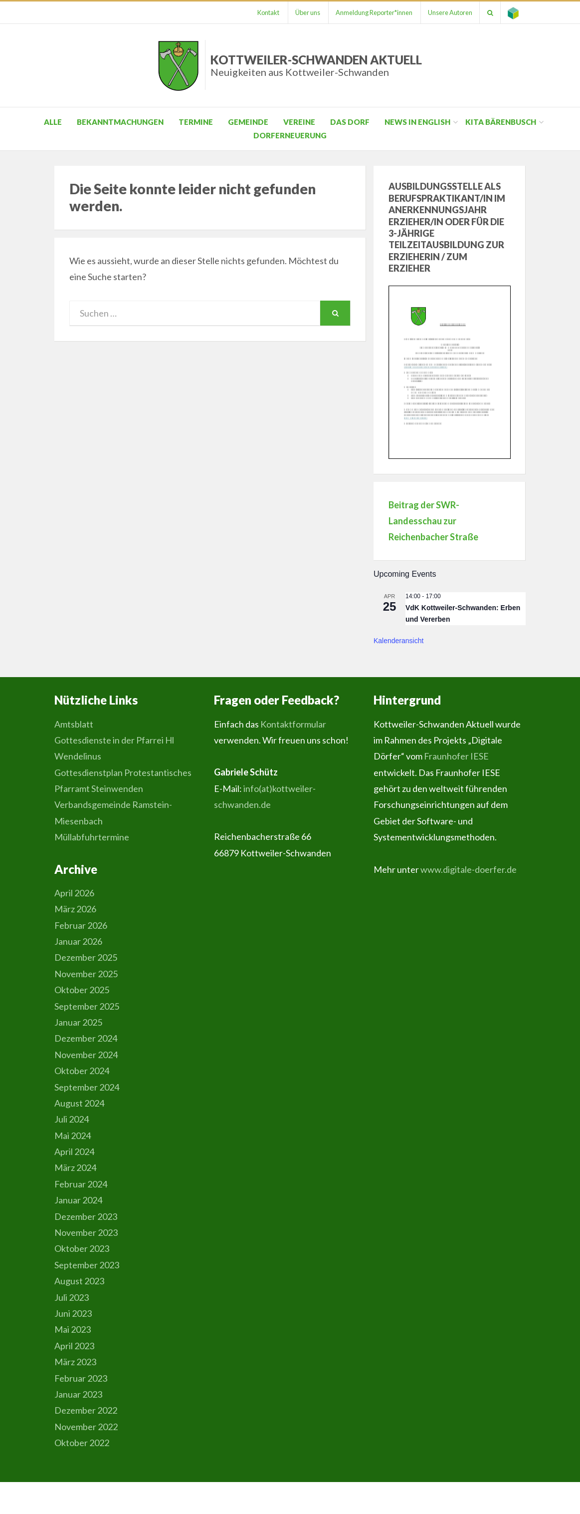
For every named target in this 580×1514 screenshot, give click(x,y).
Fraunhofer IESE (456, 756)
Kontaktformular (293, 724)
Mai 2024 (72, 1135)
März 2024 (75, 1167)
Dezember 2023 (85, 1216)
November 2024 (86, 1054)
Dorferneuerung (290, 135)
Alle (53, 121)
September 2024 (86, 1087)
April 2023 (74, 1345)
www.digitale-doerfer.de (468, 869)
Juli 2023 (71, 1297)
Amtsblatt (73, 724)
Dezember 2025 (85, 957)
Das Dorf (350, 121)
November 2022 (86, 1426)
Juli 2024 (71, 1119)
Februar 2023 (80, 1378)
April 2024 (74, 1151)
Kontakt (264, 12)
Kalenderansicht (398, 641)
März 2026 (75, 908)
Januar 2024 (78, 1199)
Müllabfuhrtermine (91, 836)
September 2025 (86, 1006)
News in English (417, 121)
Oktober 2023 (81, 1248)
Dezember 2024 (85, 1038)
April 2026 (74, 892)
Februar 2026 (80, 925)
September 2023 (86, 1264)
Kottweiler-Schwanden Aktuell (316, 65)
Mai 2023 (72, 1329)
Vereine (299, 121)
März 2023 (75, 1361)
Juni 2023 (73, 1313)
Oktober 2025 (81, 989)
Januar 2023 (78, 1394)
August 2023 (79, 1280)
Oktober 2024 (81, 1070)
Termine (196, 121)
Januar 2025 (78, 1022)
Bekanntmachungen (120, 121)
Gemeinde (248, 121)
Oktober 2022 (81, 1442)
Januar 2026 (78, 941)
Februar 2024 (80, 1183)
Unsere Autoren (448, 12)
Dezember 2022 (85, 1410)
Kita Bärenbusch (500, 121)
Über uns (303, 12)
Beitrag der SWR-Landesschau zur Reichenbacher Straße (433, 521)
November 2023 (86, 1232)
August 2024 (79, 1103)
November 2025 (86, 973)
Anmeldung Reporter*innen (371, 12)
